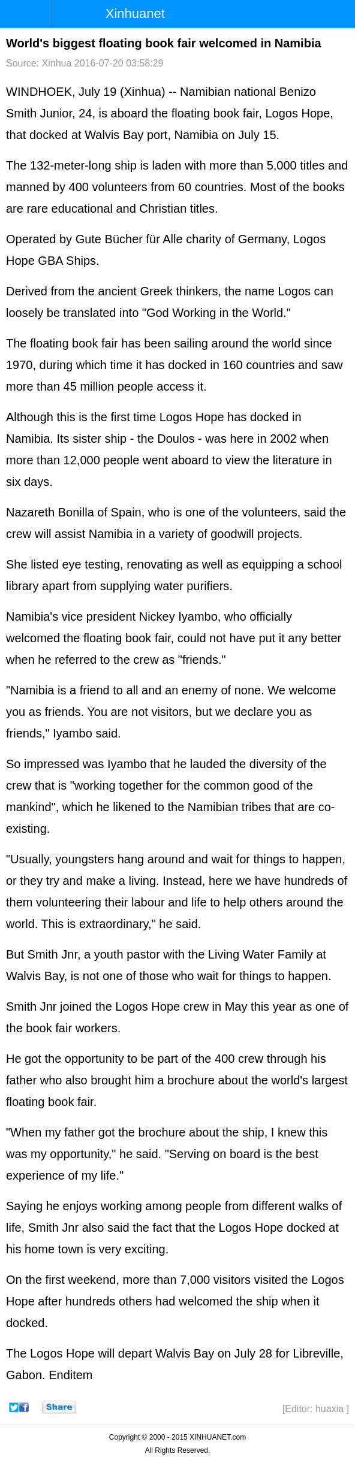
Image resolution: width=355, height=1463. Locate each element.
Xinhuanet (135, 13)
